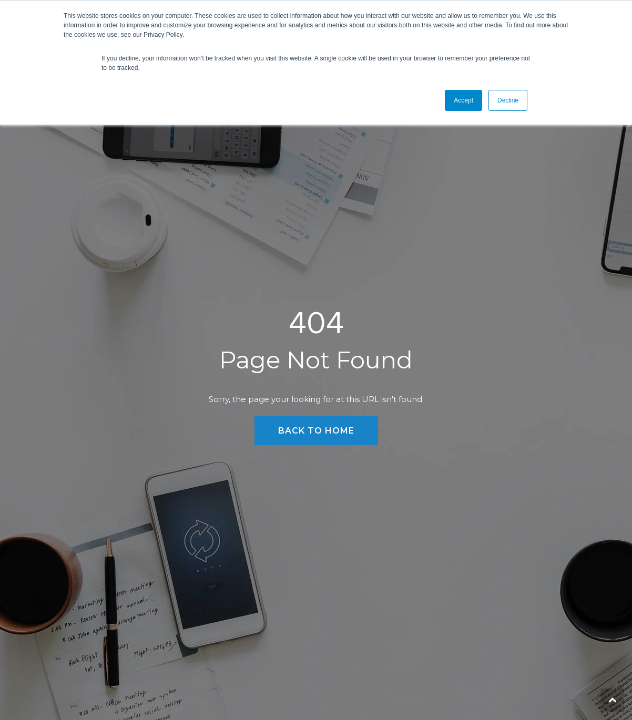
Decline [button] (507, 100)
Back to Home (316, 431)
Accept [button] (463, 100)
